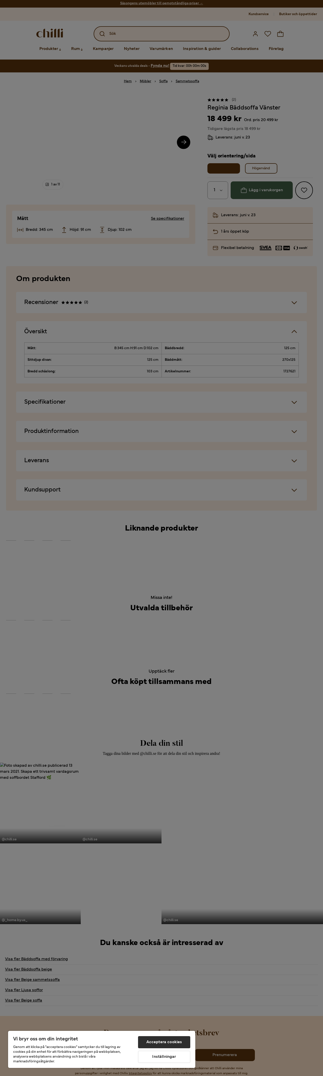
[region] (101, 1049)
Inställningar (164, 1057)
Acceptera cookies (164, 1042)
